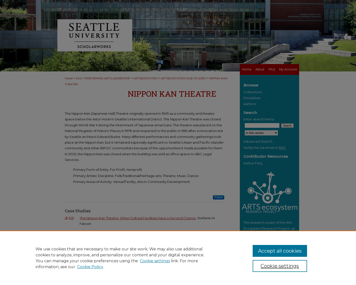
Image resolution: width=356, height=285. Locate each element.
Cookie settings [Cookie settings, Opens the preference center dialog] (280, 266)
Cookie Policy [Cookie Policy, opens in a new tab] (90, 266)
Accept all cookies (280, 251)
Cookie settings (155, 261)
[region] (178, 258)
